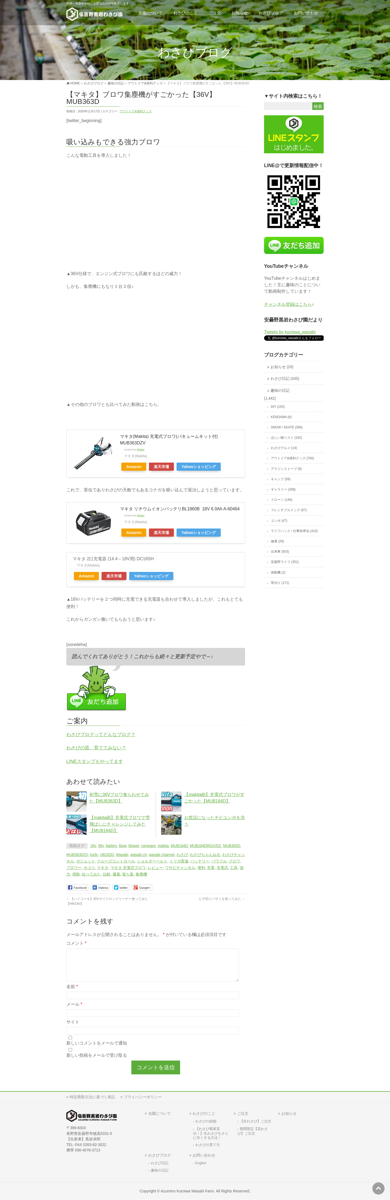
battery (111, 846)
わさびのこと (204, 1113)
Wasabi (122, 855)
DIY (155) (278, 407)
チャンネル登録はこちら (288, 304)
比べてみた (91, 874)
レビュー (155, 868)
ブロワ (234, 861)
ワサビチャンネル (180, 868)
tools (94, 855)
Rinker (140, 449)
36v (101, 846)
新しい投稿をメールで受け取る (96, 1061)
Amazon (133, 466)
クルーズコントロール (116, 861)
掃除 (76, 874)
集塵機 (141, 874)
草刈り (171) (280, 583)
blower (133, 846)
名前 (72, 993)
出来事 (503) (280, 551)
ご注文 (242, 1113)
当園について (159, 1113)
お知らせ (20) (282, 367)
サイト (72, 1028)
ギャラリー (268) (283, 489)
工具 (234, 868)
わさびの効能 (205, 1121)
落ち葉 (128, 874)
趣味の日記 (280, 391)
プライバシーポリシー (143, 1097)
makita (163, 846)
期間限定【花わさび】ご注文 (253, 1131)
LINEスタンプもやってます (94, 761)
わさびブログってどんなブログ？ (100, 734)
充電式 (222, 868)
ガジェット (85, 861)
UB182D (107, 855)
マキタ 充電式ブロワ (128, 868)
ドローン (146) (281, 500)
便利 (201, 868)
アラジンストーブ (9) (286, 469)
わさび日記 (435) (285, 379)
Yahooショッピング (198, 466)
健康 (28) (277, 541)
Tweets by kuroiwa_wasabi (290, 332)
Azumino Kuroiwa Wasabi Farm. (188, 1191)
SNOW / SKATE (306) (287, 427)
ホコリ (89, 868)
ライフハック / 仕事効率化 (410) (294, 531)
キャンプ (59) (281, 479)
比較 (106, 874)
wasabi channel (161, 855)
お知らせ (289, 1113)
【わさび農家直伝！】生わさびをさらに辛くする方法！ (210, 1133)
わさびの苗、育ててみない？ (96, 747)
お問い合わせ (204, 1155)
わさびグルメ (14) (284, 448)
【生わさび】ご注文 (255, 1121)
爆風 (116, 874)
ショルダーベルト (152, 861)
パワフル (219, 861)
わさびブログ (159, 1155)
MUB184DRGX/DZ (205, 846)
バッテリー (199, 861)
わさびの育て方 (207, 1145)
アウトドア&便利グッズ (135, 111)
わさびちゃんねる (205, 855)
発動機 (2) (278, 572)
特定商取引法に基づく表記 (92, 1097)
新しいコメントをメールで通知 (96, 1049)
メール (74, 1010)
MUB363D (231, 846)
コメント (76, 943)
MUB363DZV (77, 855)
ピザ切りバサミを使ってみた (222, 899)
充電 (210, 868)
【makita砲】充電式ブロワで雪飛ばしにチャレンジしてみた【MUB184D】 (119, 824)
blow (122, 846)
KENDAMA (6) (281, 417)
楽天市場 (161, 466)
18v (93, 846)
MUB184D (179, 846)
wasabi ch (138, 855)
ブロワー (74, 868)
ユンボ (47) (279, 521)
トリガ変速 (179, 861)
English (200, 1163)
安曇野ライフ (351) (285, 562)
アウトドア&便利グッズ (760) (292, 458)
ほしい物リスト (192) (286, 438)
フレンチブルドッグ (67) (289, 510)
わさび (182, 855)
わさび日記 (159, 1163)
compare (148, 846)
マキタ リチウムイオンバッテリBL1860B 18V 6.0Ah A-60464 (180, 509)
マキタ (102, 868)
